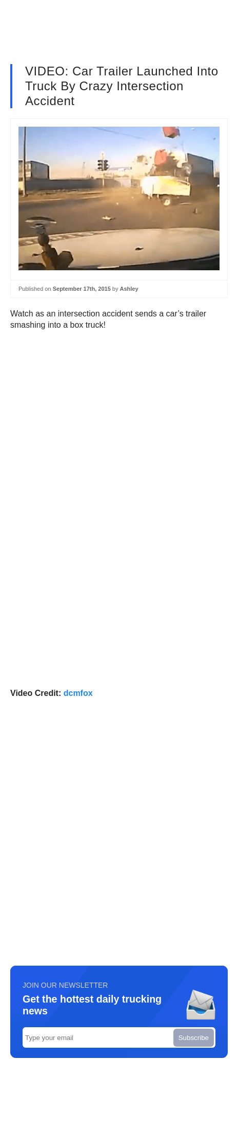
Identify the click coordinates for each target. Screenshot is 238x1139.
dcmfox (78, 693)
